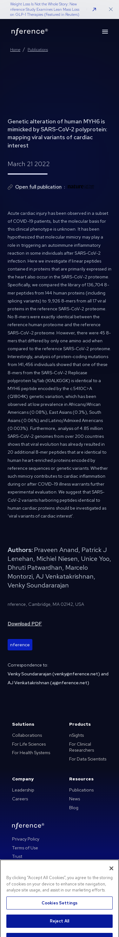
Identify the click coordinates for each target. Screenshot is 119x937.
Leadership (23, 790)
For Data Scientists (87, 759)
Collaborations (27, 735)
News (74, 799)
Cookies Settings (59, 912)
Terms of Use (25, 848)
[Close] (111, 877)
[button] (94, 9)
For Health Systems (31, 752)
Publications (38, 49)
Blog (73, 807)
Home (15, 49)
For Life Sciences (29, 744)
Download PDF (25, 623)
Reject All (59, 930)
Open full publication (38, 186)
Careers (20, 799)
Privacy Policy (25, 839)
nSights (76, 735)
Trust (17, 856)
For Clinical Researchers (81, 747)
